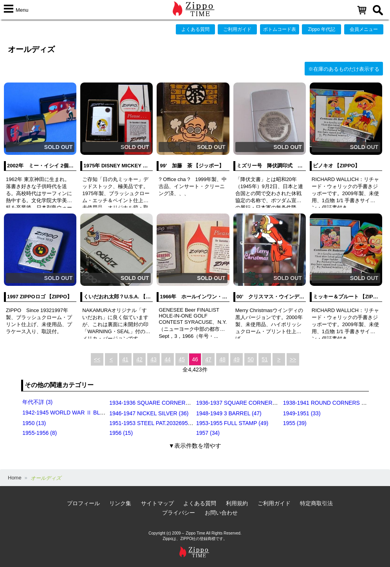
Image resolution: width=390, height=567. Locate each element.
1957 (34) (208, 433)
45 (182, 359)
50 (250, 359)
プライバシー (178, 513)
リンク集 (120, 503)
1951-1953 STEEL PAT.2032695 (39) (154, 423)
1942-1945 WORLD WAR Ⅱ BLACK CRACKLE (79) (86, 412)
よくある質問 (195, 29)
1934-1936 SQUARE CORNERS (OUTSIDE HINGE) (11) (179, 403)
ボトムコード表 (279, 29)
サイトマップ (157, 503)
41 (125, 359)
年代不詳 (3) (37, 402)
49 (236, 359)
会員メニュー (364, 29)
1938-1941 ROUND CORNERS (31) (327, 403)
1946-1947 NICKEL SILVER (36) (148, 413)
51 (265, 359)
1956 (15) (121, 433)
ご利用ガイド (237, 29)
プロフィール (83, 503)
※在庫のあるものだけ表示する (343, 69)
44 (167, 359)
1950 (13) (34, 423)
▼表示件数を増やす (195, 445)
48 (222, 359)
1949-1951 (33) (302, 413)
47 (208, 359)
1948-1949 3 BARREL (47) (229, 413)
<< (97, 359)
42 (139, 359)
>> (293, 359)
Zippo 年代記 (321, 29)
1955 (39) (295, 423)
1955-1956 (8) (39, 433)
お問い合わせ (221, 513)
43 (153, 359)
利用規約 (237, 503)
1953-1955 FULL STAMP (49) (232, 423)
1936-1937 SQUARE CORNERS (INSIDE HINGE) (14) (263, 403)
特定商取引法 (316, 503)
